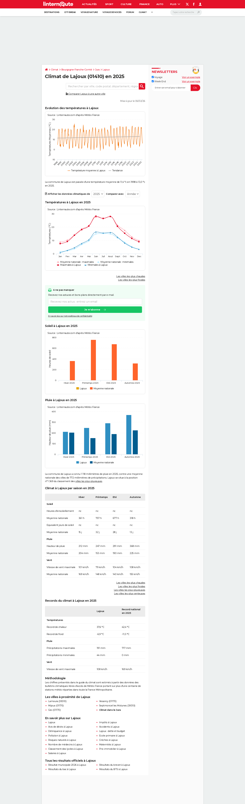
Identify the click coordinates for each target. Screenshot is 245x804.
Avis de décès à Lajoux (60, 726)
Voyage (157, 77)
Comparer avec (115, 193)
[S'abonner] (176, 88)
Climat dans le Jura (110, 709)
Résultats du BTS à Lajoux (113, 769)
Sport (109, 4)
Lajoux (106, 69)
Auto (159, 4)
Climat (143, 12)
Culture (126, 4)
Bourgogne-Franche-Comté (76, 69)
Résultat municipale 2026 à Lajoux (67, 764)
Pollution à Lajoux (58, 735)
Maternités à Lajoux (110, 744)
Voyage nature (89, 12)
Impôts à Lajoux (108, 722)
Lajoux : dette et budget (112, 731)
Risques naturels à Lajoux (62, 740)
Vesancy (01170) (107, 701)
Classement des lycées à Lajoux (65, 748)
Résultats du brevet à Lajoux (114, 764)
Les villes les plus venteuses (129, 593)
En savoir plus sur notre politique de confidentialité (70, 316)
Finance (144, 4)
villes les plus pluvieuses (88, 481)
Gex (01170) (54, 709)
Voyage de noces (112, 12)
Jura (97, 69)
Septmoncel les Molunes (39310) (117, 705)
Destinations (51, 12)
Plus (175, 4)
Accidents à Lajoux (109, 726)
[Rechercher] (186, 12)
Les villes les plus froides (131, 279)
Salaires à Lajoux (57, 753)
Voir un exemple (191, 77)
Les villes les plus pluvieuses (129, 590)
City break (70, 12)
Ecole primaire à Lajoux (112, 735)
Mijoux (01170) (56, 705)
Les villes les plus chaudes (130, 276)
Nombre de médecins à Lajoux (65, 744)
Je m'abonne (92, 309)
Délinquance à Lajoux (60, 731)
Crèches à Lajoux (108, 740)
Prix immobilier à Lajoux (112, 748)
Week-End (159, 81)
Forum (130, 12)
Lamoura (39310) (57, 701)
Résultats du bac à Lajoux (62, 769)
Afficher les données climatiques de (67, 193)
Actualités (89, 4)
